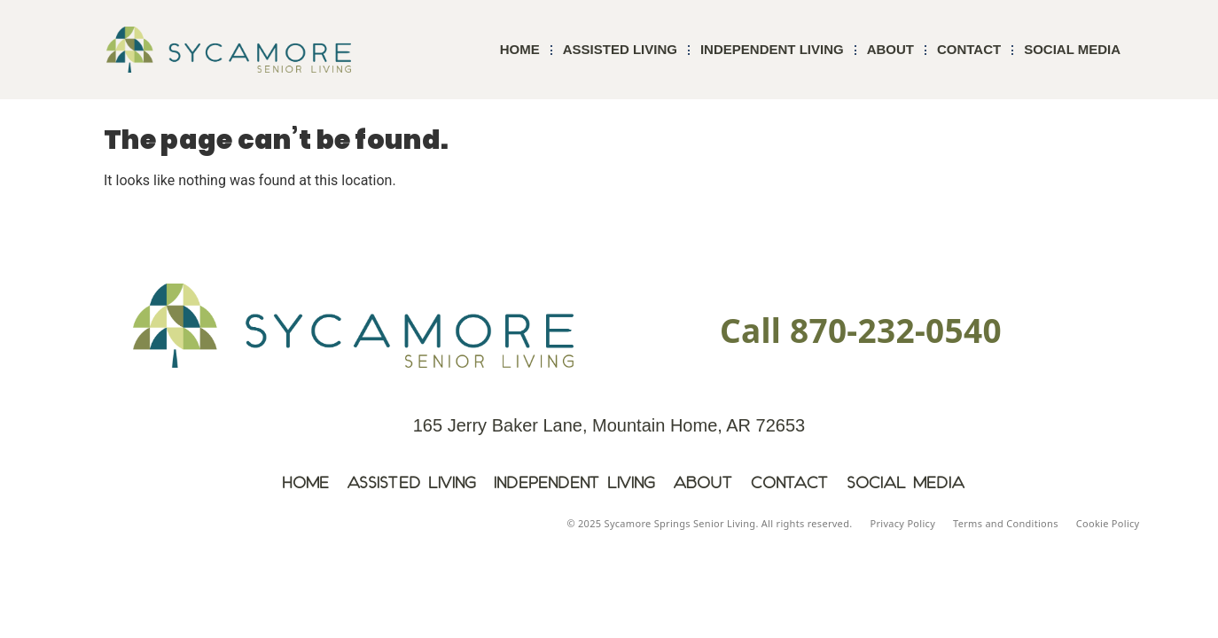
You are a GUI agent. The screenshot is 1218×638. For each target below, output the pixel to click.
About (890, 49)
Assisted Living (620, 49)
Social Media (1072, 49)
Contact (969, 49)
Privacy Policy (902, 523)
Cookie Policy (1108, 523)
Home (520, 49)
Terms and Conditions (1005, 523)
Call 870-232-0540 (861, 330)
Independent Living (772, 49)
